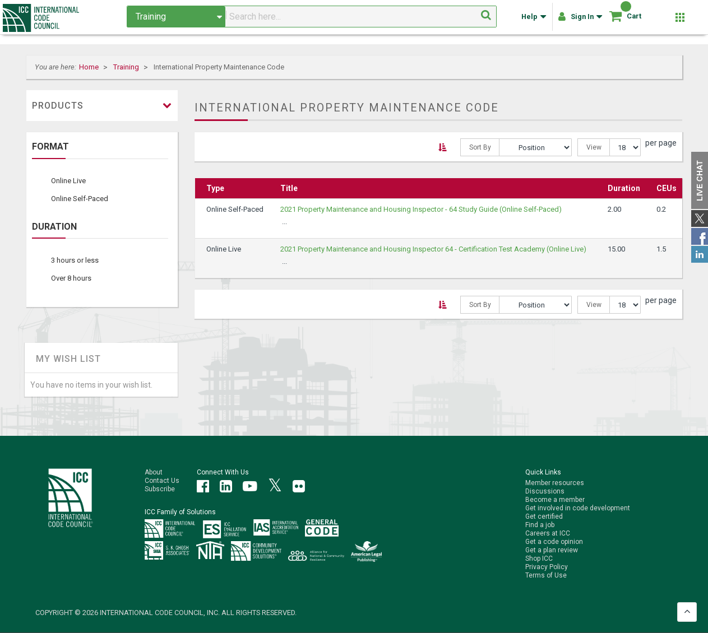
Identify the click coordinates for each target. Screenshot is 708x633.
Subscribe (160, 489)
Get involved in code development (577, 508)
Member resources (554, 483)
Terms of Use (546, 575)
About (154, 472)
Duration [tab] (54, 227)
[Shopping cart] (614, 20)
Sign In (579, 21)
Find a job (539, 525)
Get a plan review (551, 550)
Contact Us (162, 481)
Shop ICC (539, 558)
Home (89, 67)
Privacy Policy (546, 567)
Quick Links (543, 472)
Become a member (555, 500)
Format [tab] (50, 147)
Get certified (544, 516)
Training (127, 67)
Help (533, 21)
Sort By (480, 147)
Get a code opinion (554, 542)
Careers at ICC (547, 533)
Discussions (544, 491)
